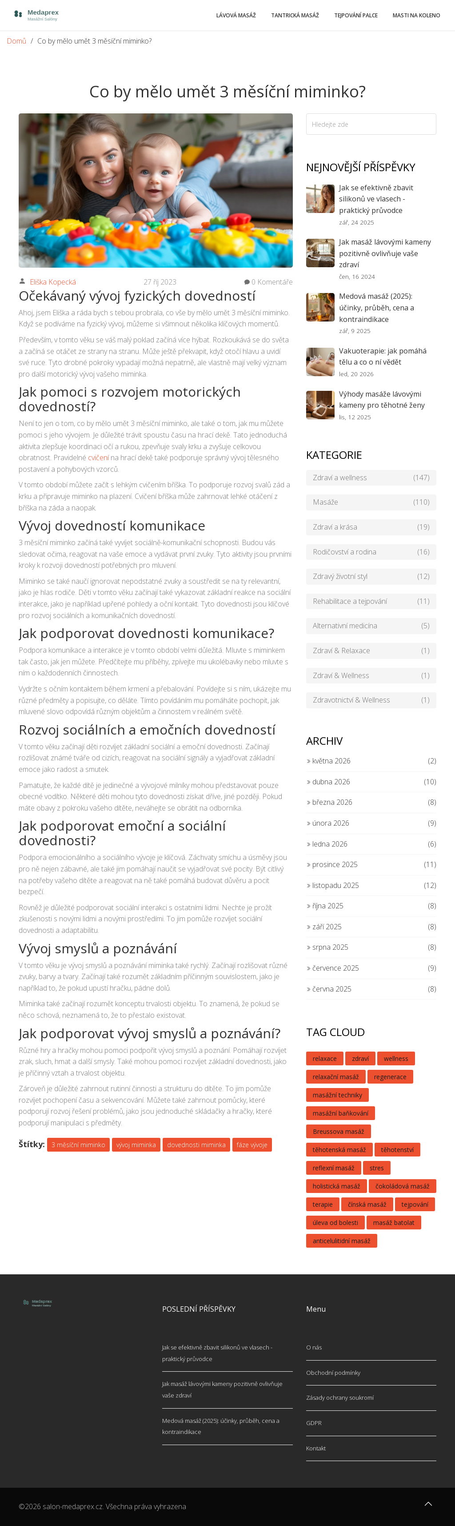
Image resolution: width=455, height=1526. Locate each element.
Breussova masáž (338, 1131)
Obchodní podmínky (333, 1373)
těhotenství (397, 1149)
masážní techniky (337, 1095)
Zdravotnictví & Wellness (371, 700)
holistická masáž (336, 1186)
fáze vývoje (252, 1144)
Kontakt (316, 1448)
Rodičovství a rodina (371, 552)
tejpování (415, 1204)
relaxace (325, 1058)
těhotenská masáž (339, 1149)
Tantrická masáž (295, 15)
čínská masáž (367, 1204)
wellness (396, 1058)
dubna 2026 (328, 782)
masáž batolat (394, 1222)
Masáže (371, 502)
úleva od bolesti (335, 1222)
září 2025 (324, 927)
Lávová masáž (236, 15)
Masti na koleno (416, 15)
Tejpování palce (356, 15)
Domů (16, 41)
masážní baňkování (340, 1113)
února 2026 (327, 823)
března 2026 (329, 802)
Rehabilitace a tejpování (371, 601)
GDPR (314, 1423)
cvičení (98, 457)
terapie (323, 1204)
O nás (314, 1347)
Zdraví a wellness (371, 478)
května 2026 (328, 761)
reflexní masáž (334, 1168)
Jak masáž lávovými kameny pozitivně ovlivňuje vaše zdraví (385, 253)
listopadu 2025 (332, 885)
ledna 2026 (326, 844)
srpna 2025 (327, 947)
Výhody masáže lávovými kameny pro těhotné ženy (382, 399)
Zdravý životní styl (371, 576)
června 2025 (328, 989)
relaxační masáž (336, 1076)
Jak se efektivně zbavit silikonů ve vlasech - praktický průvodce (376, 199)
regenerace (390, 1076)
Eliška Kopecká (53, 282)
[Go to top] (428, 1508)
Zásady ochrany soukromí (340, 1397)
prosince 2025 (332, 864)
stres (377, 1168)
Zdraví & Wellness (371, 676)
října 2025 (324, 906)
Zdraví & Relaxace (371, 651)
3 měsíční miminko (78, 1144)
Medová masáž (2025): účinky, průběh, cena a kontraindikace (376, 307)
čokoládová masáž (402, 1186)
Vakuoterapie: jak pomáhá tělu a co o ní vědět (383, 356)
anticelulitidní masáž (342, 1241)
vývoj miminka (136, 1144)
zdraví (360, 1058)
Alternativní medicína (371, 626)
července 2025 (332, 968)
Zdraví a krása (371, 527)
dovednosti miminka (196, 1144)
